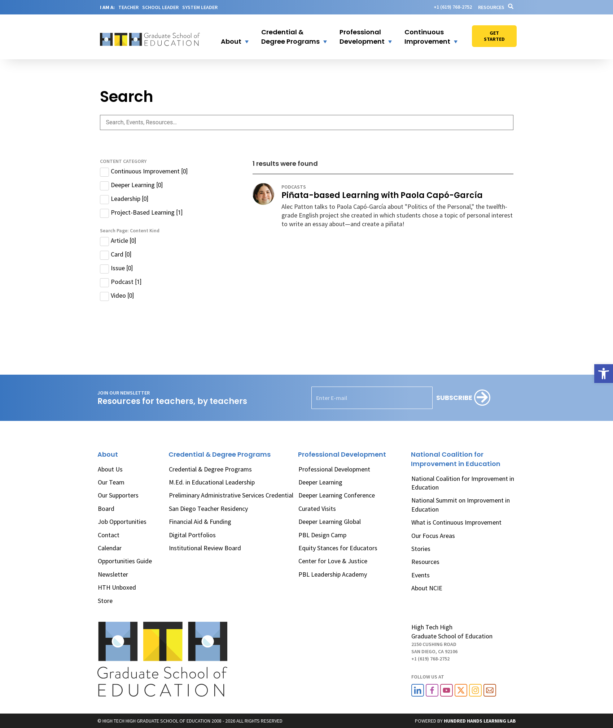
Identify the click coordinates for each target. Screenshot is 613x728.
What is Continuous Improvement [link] (456, 522)
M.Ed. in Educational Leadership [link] (212, 482)
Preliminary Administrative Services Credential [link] (231, 495)
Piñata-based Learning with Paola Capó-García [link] (382, 195)
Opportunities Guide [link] (125, 561)
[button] (230, 37)
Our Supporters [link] (118, 495)
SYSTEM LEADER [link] (200, 7)
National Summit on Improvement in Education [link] (460, 504)
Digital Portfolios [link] (192, 535)
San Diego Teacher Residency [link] (208, 508)
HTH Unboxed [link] (117, 587)
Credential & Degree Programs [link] (210, 469)
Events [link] (420, 575)
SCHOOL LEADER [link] (160, 7)
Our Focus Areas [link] (433, 535)
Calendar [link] (110, 548)
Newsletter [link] (113, 574)
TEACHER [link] (128, 7)
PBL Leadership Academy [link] (332, 574)
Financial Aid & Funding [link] (200, 521)
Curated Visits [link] (317, 508)
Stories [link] (420, 548)
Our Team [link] (111, 482)
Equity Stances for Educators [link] (337, 548)
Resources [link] (491, 7)
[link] (603, 373)
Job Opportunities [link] (122, 521)
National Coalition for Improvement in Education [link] (462, 482)
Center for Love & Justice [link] (332, 561)
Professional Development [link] (334, 469)
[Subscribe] (463, 397)
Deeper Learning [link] (320, 482)
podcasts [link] (293, 187)
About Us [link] (110, 469)
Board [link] (106, 508)
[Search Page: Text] (306, 122)
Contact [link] (108, 535)
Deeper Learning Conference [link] (336, 495)
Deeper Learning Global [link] (329, 521)
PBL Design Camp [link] (322, 535)
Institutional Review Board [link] (205, 548)
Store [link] (105, 600)
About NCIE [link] (426, 588)
